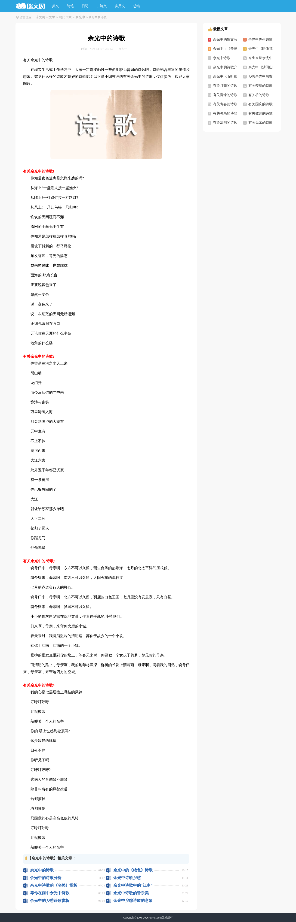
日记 (85, 6)
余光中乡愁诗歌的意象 (133, 900)
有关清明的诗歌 (225, 122)
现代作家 (65, 17)
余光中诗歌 (221, 58)
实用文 (120, 6)
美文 (55, 6)
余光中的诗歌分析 (46, 878)
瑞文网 (40, 17)
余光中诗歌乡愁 (127, 878)
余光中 (80, 17)
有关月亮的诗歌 (225, 86)
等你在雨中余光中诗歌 (49, 893)
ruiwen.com (155, 917)
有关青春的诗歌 (225, 104)
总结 (136, 6)
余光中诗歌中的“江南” (133, 885)
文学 (52, 17)
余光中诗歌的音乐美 (131, 893)
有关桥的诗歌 (258, 95)
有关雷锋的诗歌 (225, 95)
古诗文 (101, 6)
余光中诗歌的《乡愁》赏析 (53, 885)
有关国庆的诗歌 (260, 104)
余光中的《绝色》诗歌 (133, 870)
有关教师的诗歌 (260, 113)
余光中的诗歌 (42, 870)
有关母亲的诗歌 (225, 113)
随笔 (70, 6)
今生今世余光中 (260, 58)
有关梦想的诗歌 (260, 86)
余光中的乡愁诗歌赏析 (49, 900)
